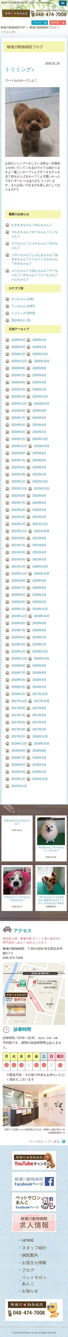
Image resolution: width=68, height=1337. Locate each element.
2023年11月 (19, 446)
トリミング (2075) (23, 313)
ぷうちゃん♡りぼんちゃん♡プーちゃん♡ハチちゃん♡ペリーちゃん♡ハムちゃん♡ (34, 275)
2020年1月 (18, 608)
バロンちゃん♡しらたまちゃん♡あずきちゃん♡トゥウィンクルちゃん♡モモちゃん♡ (34, 259)
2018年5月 (18, 679)
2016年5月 (18, 764)
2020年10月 (42, 573)
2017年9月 (18, 708)
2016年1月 (18, 778)
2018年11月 (19, 658)
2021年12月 (40, 524)
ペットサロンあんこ (34, 1280)
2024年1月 (18, 439)
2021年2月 (39, 559)
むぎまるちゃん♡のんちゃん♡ (31, 224)
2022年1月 (18, 524)
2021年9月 (18, 538)
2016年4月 (39, 764)
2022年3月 (18, 516)
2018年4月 (39, 679)
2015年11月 (19, 786)
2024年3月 (18, 431)
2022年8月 (39, 495)
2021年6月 (39, 545)
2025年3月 (18, 389)
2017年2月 (39, 729)
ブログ (28, 1270)
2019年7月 (18, 630)
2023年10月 (42, 446)
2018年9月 (18, 665)
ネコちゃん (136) (22, 299)
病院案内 (30, 1255)
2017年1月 (18, 736)
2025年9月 (18, 368)
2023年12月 (40, 439)
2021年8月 (39, 538)
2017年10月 (42, 701)
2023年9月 (18, 453)
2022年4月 (39, 509)
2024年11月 (19, 403)
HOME (28, 1240)
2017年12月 (40, 693)
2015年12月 (40, 778)
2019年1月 (18, 651)
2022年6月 (39, 502)
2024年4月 (39, 424)
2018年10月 (42, 658)
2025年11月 (19, 361)
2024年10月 (42, 403)
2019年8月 (39, 623)
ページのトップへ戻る (44, 1141)
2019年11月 (19, 616)
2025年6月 (39, 375)
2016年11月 (19, 743)
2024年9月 (18, 410)
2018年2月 (39, 686)
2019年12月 (40, 608)
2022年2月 (39, 516)
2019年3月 (18, 644)
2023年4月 (39, 467)
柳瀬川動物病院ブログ (43, 27)
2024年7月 (18, 417)
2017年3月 (18, 729)
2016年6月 (39, 757)
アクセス (37, 22)
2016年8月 (39, 750)
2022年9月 (18, 495)
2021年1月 (18, 566)
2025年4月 (39, 382)
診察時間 (55, 22)
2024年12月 (40, 396)
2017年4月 (39, 722)
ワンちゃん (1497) (23, 306)
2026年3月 (18, 346)
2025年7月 (18, 375)
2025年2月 (39, 389)
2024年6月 (39, 417)
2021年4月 (39, 552)
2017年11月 (19, 701)
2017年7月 (18, 715)
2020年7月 (18, 587)
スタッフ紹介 (34, 1247)
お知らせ (30, 1291)
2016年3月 (18, 771)
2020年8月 (39, 580)
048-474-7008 (13, 958)
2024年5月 (18, 424)
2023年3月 (18, 474)
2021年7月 (18, 545)
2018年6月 (39, 672)
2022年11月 (19, 488)
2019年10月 (42, 616)
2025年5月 (18, 382)
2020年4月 (39, 594)
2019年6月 (39, 630)
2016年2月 (39, 771)
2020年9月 (18, 580)
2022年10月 (42, 488)
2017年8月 (39, 708)
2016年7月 (18, 757)
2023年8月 (39, 453)
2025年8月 (39, 368)
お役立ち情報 (34, 1262)
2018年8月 (39, 665)
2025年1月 (18, 396)
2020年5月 (18, 594)
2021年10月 (42, 531)
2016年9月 (18, 750)
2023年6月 (39, 460)
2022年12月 (40, 481)
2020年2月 (39, 601)
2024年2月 (39, 431)
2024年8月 (39, 410)
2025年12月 (40, 354)
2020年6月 (39, 587)
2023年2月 (39, 474)
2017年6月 (39, 715)
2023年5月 (18, 467)
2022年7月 (18, 502)
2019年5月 (18, 637)
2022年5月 (18, 509)
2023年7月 (18, 460)
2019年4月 (39, 637)
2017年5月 (18, 722)
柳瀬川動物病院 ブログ (38, 811)
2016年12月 (40, 736)
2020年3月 (18, 601)
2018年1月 (18, 693)
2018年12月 (40, 651)
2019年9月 (18, 623)
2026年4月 (39, 339)
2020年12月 (40, 566)
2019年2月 (39, 644)
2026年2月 (39, 346)
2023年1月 (18, 481)
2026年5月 (18, 339)
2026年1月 (18, 354)
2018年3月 (18, 686)
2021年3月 (18, 559)
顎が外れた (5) (20, 320)
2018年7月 (18, 672)
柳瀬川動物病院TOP (13, 27)
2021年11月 (19, 531)
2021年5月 (18, 552)
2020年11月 (19, 573)
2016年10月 (42, 743)
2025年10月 (42, 361)
